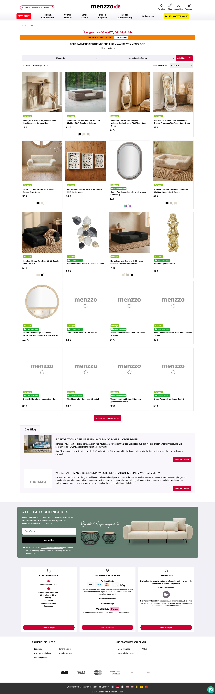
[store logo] (105, 7)
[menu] (107, 16)
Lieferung (38, 649)
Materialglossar (41, 658)
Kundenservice (65, 653)
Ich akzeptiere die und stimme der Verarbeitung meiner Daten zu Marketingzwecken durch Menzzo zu (48, 550)
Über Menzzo (124, 649)
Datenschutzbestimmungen (52, 548)
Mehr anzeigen (49, 627)
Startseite (23, 25)
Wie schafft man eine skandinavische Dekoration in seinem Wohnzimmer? (108, 473)
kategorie (60, 58)
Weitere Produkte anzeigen (107, 418)
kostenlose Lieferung (137, 58)
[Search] (53, 7)
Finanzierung (65, 649)
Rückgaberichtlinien (42, 653)
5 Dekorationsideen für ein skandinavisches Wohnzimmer (97, 439)
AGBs (144, 649)
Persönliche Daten (126, 653)
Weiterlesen (182, 459)
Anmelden (49, 540)
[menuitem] (23, 16)
